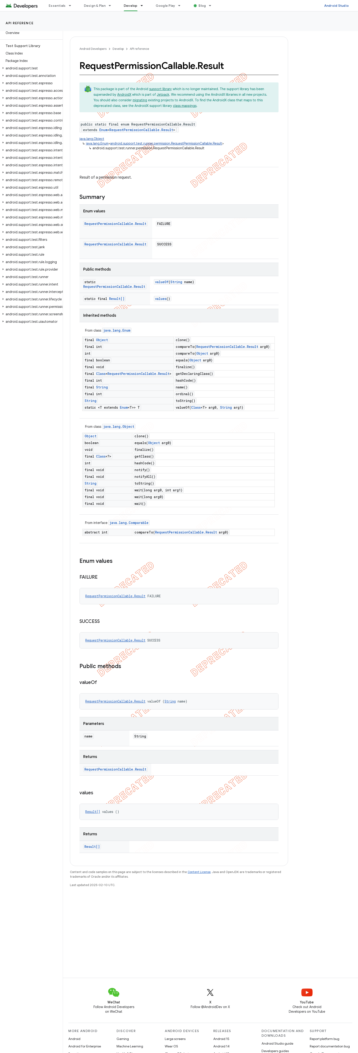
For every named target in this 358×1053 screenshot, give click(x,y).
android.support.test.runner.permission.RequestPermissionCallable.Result (166, 143)
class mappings (184, 106)
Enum (103, 130)
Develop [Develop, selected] (131, 5)
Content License (199, 872)
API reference (20, 23)
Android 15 (221, 1039)
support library (160, 89)
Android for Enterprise (84, 1046)
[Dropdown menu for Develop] (144, 5)
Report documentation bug (330, 1046)
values (160, 298)
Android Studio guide (277, 1043)
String (176, 282)
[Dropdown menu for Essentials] (72, 5)
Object (102, 340)
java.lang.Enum (97, 143)
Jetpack (163, 94)
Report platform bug (324, 1039)
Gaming (123, 1039)
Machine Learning (130, 1046)
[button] (30, 68)
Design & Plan (95, 5)
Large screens (175, 1039)
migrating (140, 100)
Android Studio (336, 5)
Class (101, 373)
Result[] (116, 298)
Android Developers (93, 49)
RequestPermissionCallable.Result (141, 130)
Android (74, 1039)
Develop (118, 49)
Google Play (165, 5)
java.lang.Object (91, 139)
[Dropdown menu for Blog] (212, 5)
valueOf (162, 282)
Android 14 (221, 1046)
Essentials (57, 5)
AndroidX (124, 94)
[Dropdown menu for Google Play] (181, 5)
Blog (202, 5)
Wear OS (171, 1046)
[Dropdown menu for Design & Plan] (112, 5)
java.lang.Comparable (129, 522)
